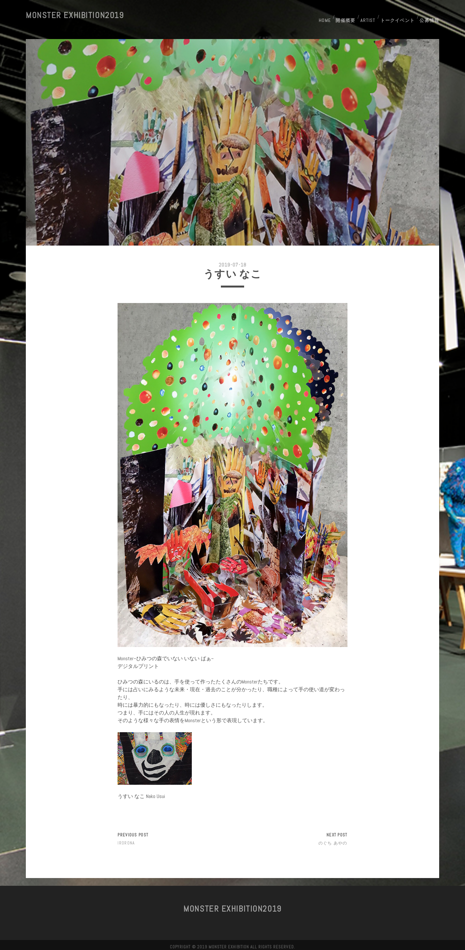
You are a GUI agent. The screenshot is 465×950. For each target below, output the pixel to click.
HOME (322, 15)
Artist (367, 15)
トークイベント (397, 15)
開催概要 (345, 15)
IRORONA (126, 839)
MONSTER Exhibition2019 (75, 15)
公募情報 (430, 15)
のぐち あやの (332, 839)
